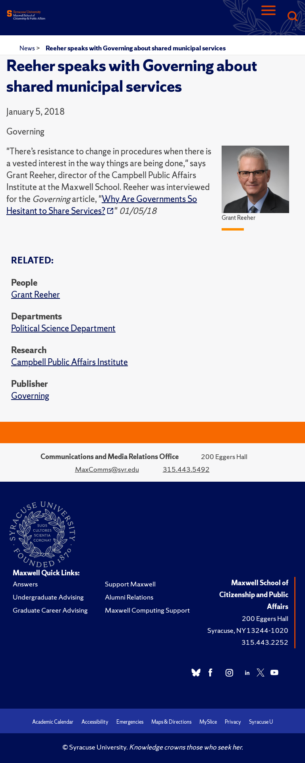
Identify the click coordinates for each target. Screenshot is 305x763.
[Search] (292, 17)
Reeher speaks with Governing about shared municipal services (136, 48)
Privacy (233, 722)
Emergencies (129, 722)
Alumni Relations (129, 597)
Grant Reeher (35, 294)
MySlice (208, 722)
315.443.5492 (186, 469)
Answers (25, 583)
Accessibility (94, 722)
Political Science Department (63, 328)
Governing (30, 396)
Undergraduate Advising (48, 597)
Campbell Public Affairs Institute (69, 362)
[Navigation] (268, 17)
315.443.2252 (264, 642)
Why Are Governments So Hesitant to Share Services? (101, 205)
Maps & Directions (171, 722)
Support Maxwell (130, 583)
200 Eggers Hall (265, 618)
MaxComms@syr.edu (107, 469)
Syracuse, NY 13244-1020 (247, 630)
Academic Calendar (52, 722)
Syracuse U (261, 722)
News (27, 48)
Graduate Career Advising (50, 610)
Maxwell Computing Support (147, 610)
